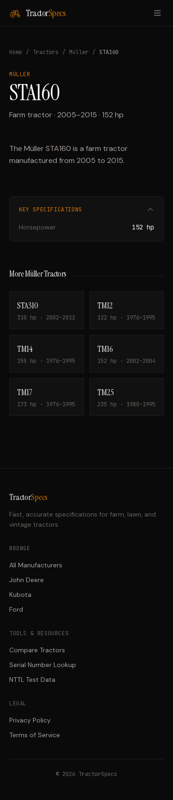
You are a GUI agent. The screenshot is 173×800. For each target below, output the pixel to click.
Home (15, 52)
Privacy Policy (30, 720)
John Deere (26, 580)
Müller (79, 52)
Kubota (20, 594)
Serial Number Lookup (42, 665)
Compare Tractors (37, 650)
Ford (16, 609)
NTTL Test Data (32, 679)
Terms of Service (34, 735)
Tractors (46, 52)
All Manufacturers (35, 565)
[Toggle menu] (157, 12)
